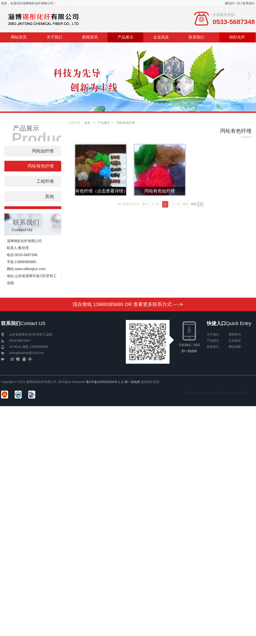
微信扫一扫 (232, 3)
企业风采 (235, 340)
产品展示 (104, 122)
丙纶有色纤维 (126, 122)
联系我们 (249, 3)
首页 (87, 122)
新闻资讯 (235, 334)
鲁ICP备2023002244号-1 (103, 382)
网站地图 (235, 346)
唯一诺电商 (132, 382)
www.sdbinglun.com (30, 269)
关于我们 (213, 334)
